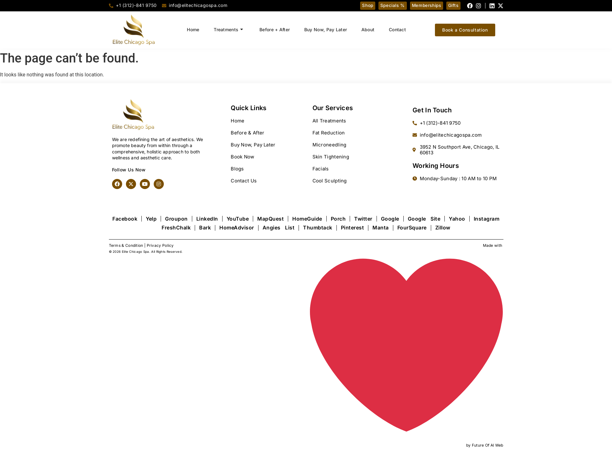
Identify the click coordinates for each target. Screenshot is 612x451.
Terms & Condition (126, 245)
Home (189, 29)
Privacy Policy (160, 245)
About (370, 29)
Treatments (226, 30)
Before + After (274, 29)
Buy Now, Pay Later (326, 29)
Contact (400, 29)
